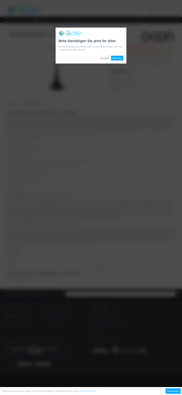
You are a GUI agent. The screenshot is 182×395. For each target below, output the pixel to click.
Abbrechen (104, 58)
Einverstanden (173, 391)
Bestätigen (117, 58)
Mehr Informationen (88, 391)
